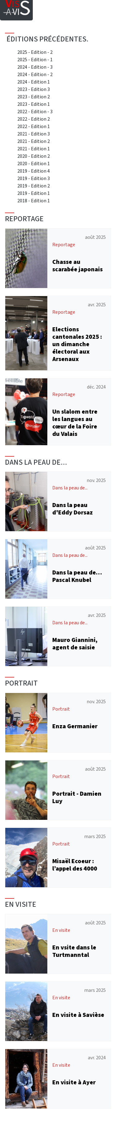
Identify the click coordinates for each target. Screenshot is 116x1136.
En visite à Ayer (74, 1082)
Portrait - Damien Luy (76, 797)
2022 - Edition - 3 (35, 111)
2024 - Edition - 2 (35, 74)
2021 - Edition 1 (33, 148)
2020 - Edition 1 (33, 163)
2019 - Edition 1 (33, 193)
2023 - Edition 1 (33, 104)
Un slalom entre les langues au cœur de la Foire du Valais (74, 422)
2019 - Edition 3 (33, 178)
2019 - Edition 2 (33, 186)
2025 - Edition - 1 (35, 59)
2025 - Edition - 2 (35, 52)
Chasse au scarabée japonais (77, 265)
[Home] (16, 5)
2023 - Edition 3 (33, 89)
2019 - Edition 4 (33, 171)
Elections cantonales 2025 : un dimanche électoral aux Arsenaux (77, 344)
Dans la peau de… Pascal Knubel (77, 576)
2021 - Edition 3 (33, 134)
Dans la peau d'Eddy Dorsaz (72, 509)
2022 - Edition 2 (33, 119)
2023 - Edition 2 (33, 96)
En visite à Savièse (78, 1015)
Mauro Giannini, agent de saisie (74, 644)
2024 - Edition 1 (33, 82)
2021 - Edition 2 (33, 141)
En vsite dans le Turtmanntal (74, 951)
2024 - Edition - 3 (35, 67)
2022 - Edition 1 (33, 126)
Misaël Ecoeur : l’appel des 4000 (74, 865)
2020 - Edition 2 (33, 156)
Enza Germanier (74, 726)
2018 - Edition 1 (33, 200)
